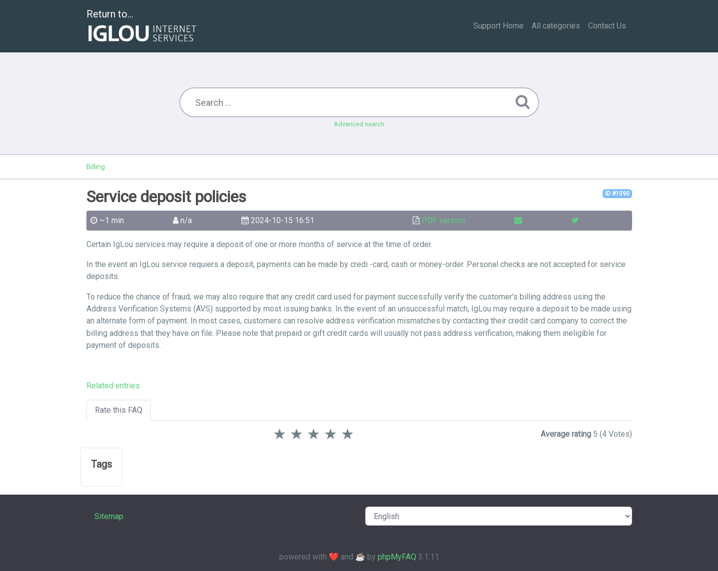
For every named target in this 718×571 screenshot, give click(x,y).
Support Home (498, 25)
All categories (556, 25)
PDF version (443, 220)
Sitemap (108, 516)
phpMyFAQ (397, 557)
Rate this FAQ (118, 410)
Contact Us (607, 25)
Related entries (113, 385)
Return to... (142, 26)
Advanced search (359, 124)
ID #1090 (617, 193)
